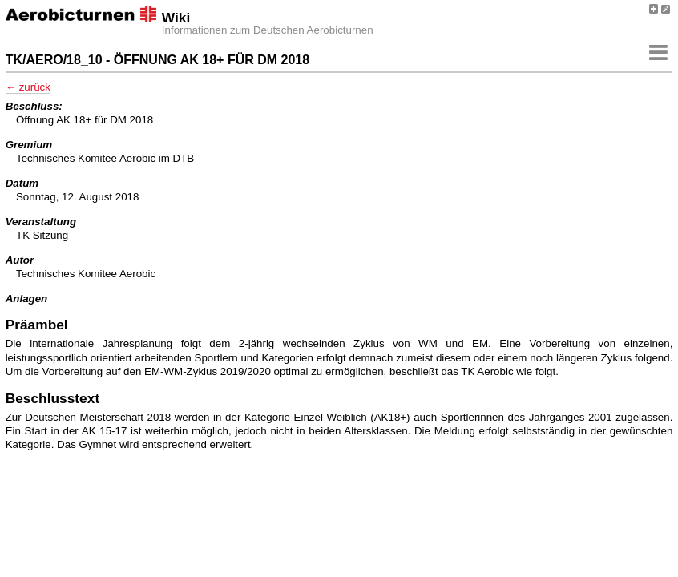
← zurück (28, 87)
